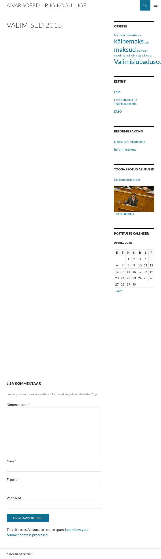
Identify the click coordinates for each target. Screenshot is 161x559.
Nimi (11, 461)
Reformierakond (125, 149)
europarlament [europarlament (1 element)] (134, 35)
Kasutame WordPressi (19, 553)
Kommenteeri (18, 404)
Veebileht (14, 498)
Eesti (117, 92)
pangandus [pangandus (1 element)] (142, 50)
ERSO (118, 111)
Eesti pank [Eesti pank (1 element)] (119, 35)
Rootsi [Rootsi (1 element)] (117, 55)
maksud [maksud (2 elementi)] (125, 49)
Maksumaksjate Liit (127, 179)
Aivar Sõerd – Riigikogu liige (46, 5)
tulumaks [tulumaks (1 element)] (147, 55)
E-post (13, 479)
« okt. (118, 291)
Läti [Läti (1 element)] (146, 42)
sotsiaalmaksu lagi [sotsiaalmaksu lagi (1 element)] (131, 55)
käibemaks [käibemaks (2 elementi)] (129, 41)
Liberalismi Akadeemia (129, 141)
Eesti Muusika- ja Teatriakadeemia (125, 101)
